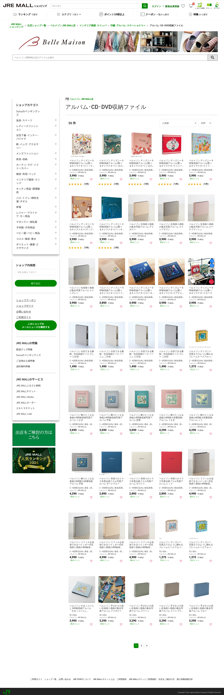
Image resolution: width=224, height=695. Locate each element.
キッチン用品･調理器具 (28, 188)
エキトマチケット (25, 406)
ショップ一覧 (50, 677)
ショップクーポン (26, 298)
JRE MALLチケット (26, 389)
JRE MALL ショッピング (16, 23)
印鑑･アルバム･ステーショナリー (128, 23)
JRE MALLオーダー (26, 400)
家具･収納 (21, 157)
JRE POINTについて (82, 677)
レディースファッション (27, 125)
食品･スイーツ (24, 118)
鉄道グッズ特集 (24, 347)
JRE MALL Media (25, 394)
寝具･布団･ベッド (26, 171)
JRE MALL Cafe (24, 411)
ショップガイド (25, 303)
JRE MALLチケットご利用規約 (142, 677)
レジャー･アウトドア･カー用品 (26, 212)
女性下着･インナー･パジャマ (27, 134)
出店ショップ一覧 (36, 23)
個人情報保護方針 (185, 677)
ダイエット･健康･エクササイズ (27, 243)
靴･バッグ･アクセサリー (27, 143)
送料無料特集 (23, 364)
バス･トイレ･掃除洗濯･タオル (27, 197)
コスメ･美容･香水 (26, 236)
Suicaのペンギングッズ (28, 110)
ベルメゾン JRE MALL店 (62, 23)
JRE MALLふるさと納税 (28, 383)
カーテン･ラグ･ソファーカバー (27, 164)
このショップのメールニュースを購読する (36, 323)
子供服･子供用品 (25, 225)
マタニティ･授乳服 (26, 219)
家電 (18, 204)
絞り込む (35, 281)
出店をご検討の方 (167, 677)
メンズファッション (27, 151)
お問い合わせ (23, 309)
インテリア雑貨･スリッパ (92, 23)
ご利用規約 (122, 677)
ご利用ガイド (23, 315)
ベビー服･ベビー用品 (28, 230)
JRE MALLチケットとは (103, 677)
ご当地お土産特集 (25, 358)
